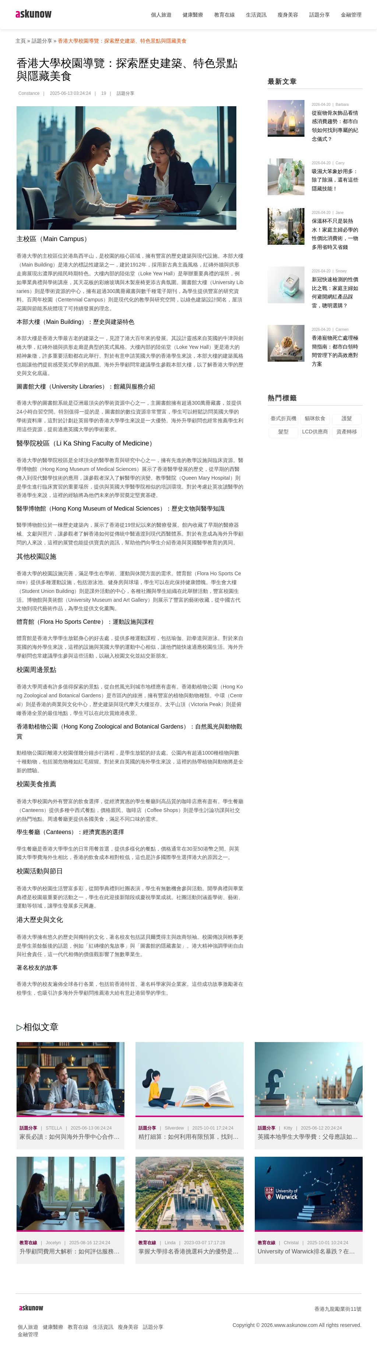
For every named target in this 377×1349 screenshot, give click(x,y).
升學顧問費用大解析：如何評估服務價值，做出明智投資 (70, 1252)
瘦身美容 (288, 15)
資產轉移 (347, 436)
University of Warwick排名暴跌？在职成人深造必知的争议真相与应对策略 (306, 1252)
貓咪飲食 (315, 423)
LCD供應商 (315, 436)
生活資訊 (256, 15)
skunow (33, 14)
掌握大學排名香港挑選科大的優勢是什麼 (188, 1252)
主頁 (20, 41)
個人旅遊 (161, 15)
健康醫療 (193, 15)
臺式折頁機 (283, 423)
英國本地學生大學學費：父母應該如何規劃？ (308, 1138)
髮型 (283, 436)
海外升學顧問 (119, 365)
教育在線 (224, 15)
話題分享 (319, 15)
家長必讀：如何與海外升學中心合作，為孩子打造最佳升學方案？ (70, 1138)
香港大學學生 (114, 420)
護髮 (347, 423)
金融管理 (351, 15)
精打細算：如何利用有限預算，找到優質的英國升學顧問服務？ (188, 1138)
